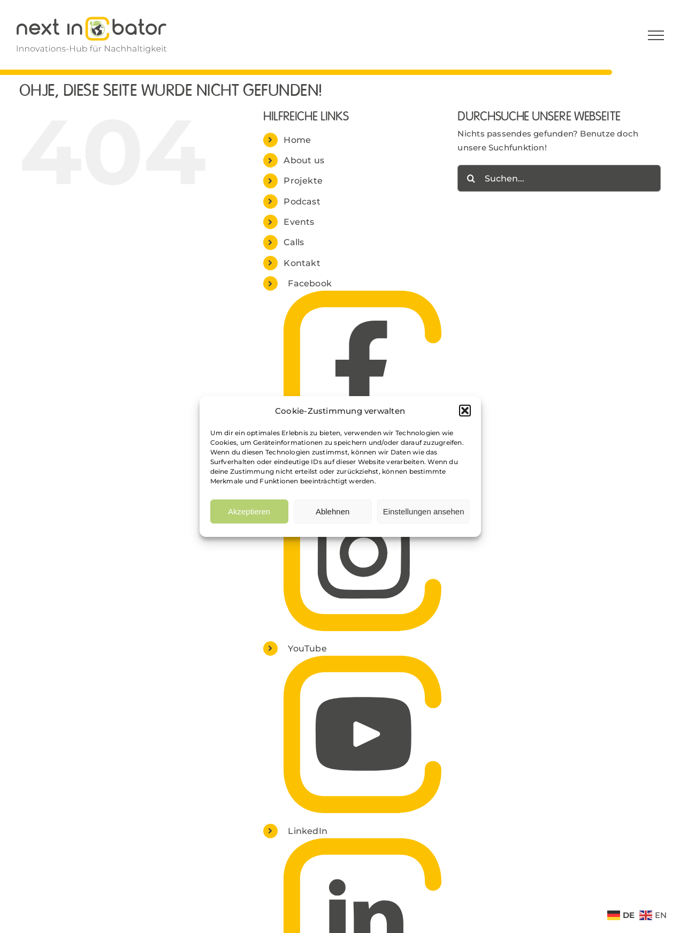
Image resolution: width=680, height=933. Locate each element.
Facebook (310, 283)
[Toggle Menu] (656, 35)
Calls (294, 242)
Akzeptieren (249, 511)
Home (297, 140)
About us (304, 160)
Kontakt (302, 263)
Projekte (303, 181)
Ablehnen (332, 511)
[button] (465, 410)
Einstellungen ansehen (423, 511)
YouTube (307, 648)
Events (299, 222)
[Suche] (470, 178)
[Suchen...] (559, 178)
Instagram (311, 466)
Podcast (302, 201)
